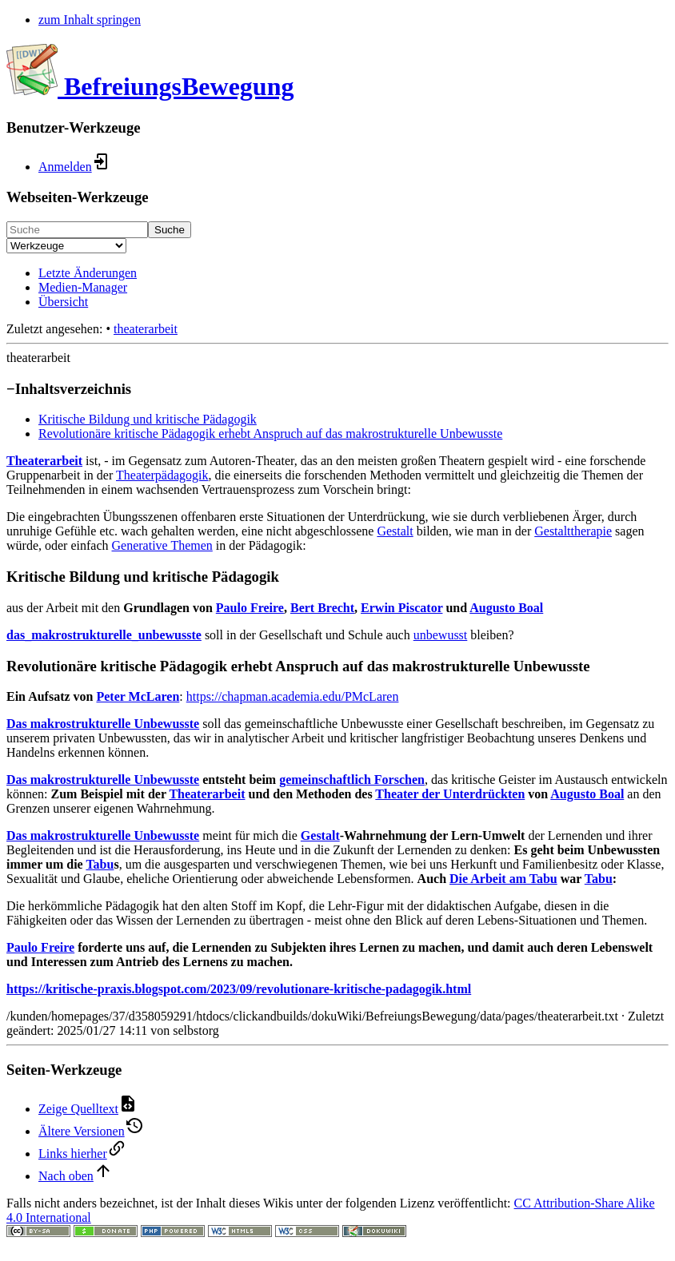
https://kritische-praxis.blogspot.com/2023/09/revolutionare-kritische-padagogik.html (238, 989)
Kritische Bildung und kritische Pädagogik (147, 419)
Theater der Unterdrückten (450, 794)
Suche (169, 230)
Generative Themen (162, 545)
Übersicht (63, 301)
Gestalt (395, 531)
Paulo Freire (250, 608)
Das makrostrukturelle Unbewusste (102, 723)
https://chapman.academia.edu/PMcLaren (292, 696)
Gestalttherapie (573, 531)
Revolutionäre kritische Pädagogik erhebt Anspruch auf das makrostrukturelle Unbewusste (270, 433)
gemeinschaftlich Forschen (352, 779)
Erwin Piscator (401, 608)
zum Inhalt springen (89, 19)
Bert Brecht (322, 608)
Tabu (100, 864)
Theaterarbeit (44, 460)
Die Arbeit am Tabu (503, 878)
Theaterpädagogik (162, 475)
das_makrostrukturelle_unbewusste (104, 635)
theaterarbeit (146, 329)
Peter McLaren (137, 696)
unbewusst (440, 635)
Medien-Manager (82, 287)
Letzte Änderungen (87, 273)
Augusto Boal (506, 608)
